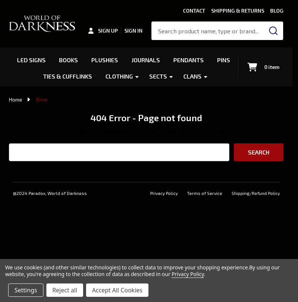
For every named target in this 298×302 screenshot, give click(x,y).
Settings (25, 290)
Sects (158, 76)
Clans (193, 76)
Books (68, 59)
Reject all (64, 290)
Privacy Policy (164, 193)
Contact (194, 10)
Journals (146, 59)
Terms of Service (204, 193)
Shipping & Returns (237, 10)
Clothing (119, 76)
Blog (277, 10)
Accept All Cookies (117, 290)
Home (15, 99)
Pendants (189, 59)
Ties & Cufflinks (67, 76)
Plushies (104, 59)
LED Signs (31, 59)
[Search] (274, 30)
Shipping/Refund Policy (256, 193)
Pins (224, 59)
